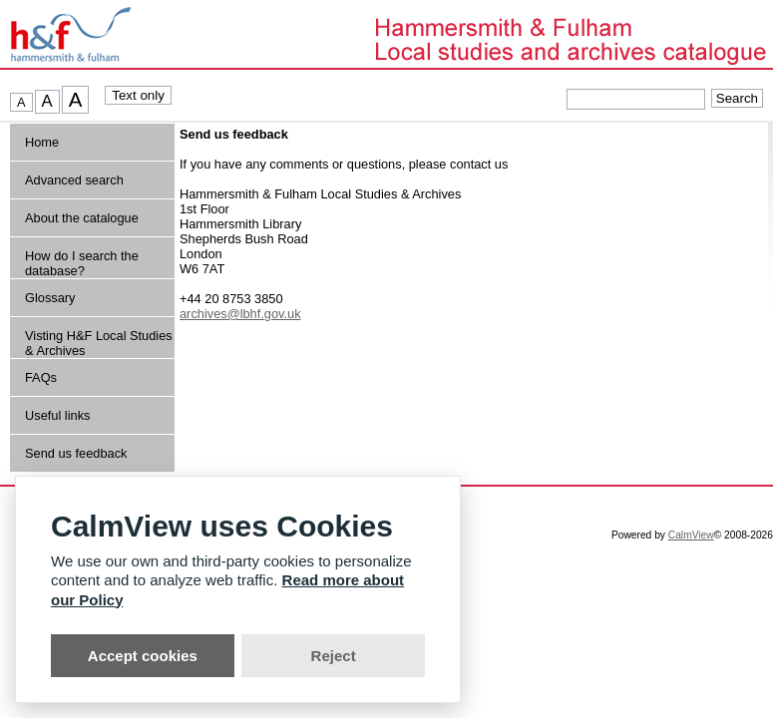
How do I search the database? (82, 263)
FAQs (41, 377)
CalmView (691, 535)
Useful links (57, 415)
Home (42, 142)
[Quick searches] (636, 99)
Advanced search (74, 180)
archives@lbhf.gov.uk (240, 313)
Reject (333, 655)
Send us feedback (76, 453)
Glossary (50, 297)
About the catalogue (82, 217)
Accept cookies (142, 655)
